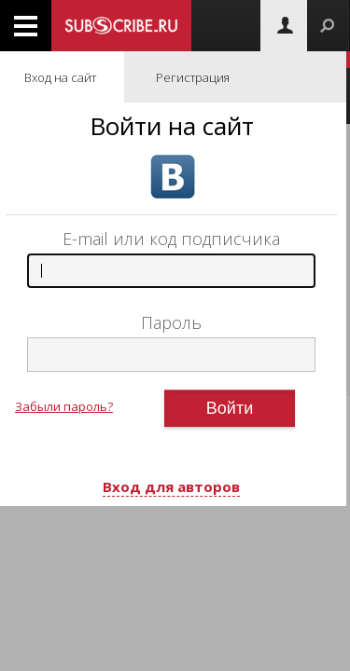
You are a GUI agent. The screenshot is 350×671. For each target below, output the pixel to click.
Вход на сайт (60, 77)
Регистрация (193, 77)
